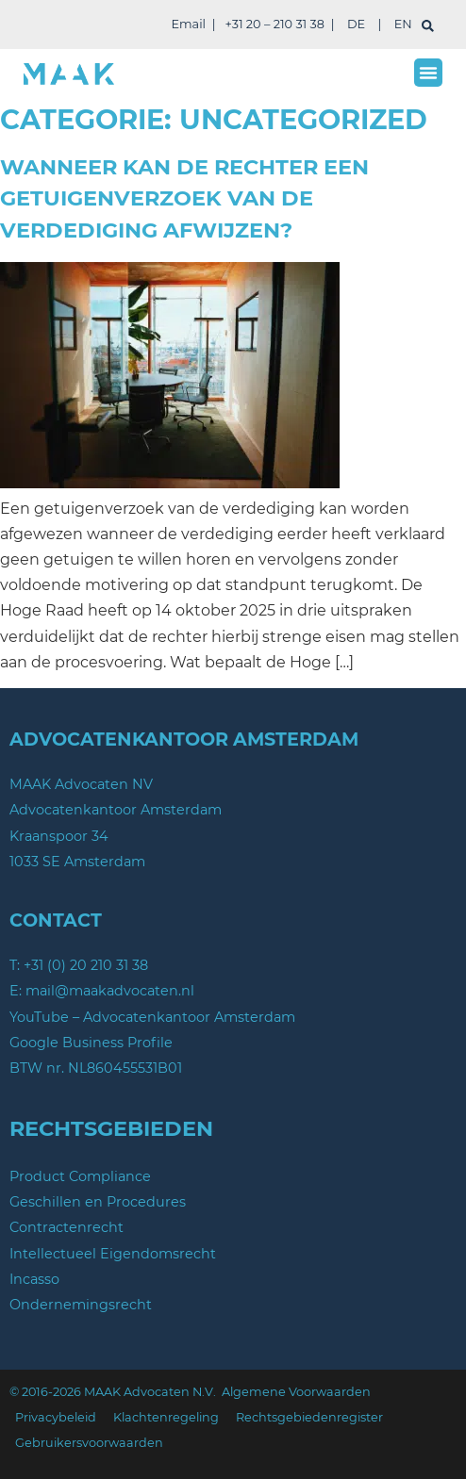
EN (403, 24)
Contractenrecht (66, 1227)
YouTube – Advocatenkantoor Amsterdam (152, 1017)
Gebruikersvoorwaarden (89, 1443)
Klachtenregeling (166, 1417)
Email (188, 24)
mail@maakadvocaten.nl (109, 990)
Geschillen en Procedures (97, 1201)
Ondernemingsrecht (80, 1304)
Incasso (34, 1279)
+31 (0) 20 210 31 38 (86, 965)
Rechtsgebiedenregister (309, 1417)
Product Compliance (80, 1176)
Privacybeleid (55, 1417)
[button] (428, 72)
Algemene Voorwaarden (296, 1392)
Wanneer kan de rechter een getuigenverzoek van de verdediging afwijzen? (184, 198)
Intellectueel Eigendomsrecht (112, 1253)
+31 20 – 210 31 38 (275, 24)
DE (356, 24)
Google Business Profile (91, 1042)
